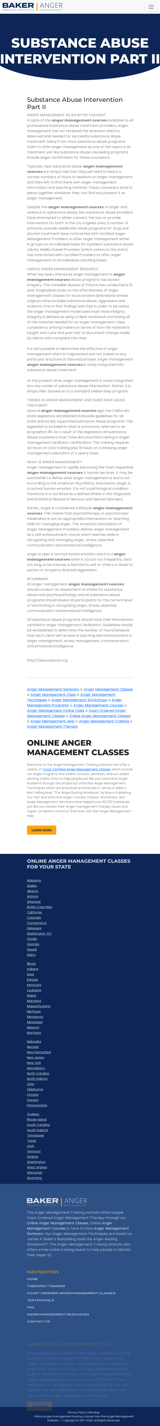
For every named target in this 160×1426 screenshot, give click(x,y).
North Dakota (37, 1079)
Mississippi (34, 1022)
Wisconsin (34, 1172)
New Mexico (36, 1068)
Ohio (30, 1084)
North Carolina (38, 1073)
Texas (31, 1140)
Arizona (32, 896)
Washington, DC (39, 933)
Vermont (34, 1151)
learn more (42, 830)
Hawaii (32, 949)
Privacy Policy (86, 1412)
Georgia (33, 944)
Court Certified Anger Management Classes (77, 769)
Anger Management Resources (58, 1326)
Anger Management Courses (98, 705)
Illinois (31, 963)
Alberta (32, 891)
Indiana (32, 969)
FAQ (30, 1319)
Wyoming (34, 1178)
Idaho (31, 955)
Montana (34, 1032)
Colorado (34, 917)
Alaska (32, 886)
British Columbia (39, 907)
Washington (36, 1162)
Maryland (34, 1001)
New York (34, 1063)
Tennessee (35, 1135)
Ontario (33, 1094)
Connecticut (37, 923)
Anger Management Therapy (52, 726)
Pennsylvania (37, 1105)
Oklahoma (35, 1089)
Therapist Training (46, 1297)
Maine (31, 995)
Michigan (34, 1011)
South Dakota (37, 1130)
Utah (30, 1146)
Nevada (33, 1047)
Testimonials (40, 1312)
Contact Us (38, 1333)
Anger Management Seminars (53, 689)
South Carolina (38, 1125)
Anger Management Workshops (79, 699)
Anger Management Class (53, 694)
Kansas (32, 979)
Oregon (33, 1100)
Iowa (30, 974)
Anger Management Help (53, 721)
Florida (32, 939)
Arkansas (34, 901)
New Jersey (35, 1057)
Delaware (34, 928)
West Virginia (37, 1167)
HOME (32, 1290)
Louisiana (34, 990)
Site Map (102, 1412)
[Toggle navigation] (151, 6)
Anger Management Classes (108, 689)
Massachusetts (38, 1006)
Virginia (32, 1156)
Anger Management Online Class (55, 710)
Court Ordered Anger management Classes (71, 1304)
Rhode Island (36, 1119)
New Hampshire (39, 1052)
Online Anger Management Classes (100, 715)
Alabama (34, 880)
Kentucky (34, 985)
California (34, 912)
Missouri (33, 1027)
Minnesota (35, 1017)
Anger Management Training (104, 721)
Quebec (33, 1114)
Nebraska (34, 1041)
